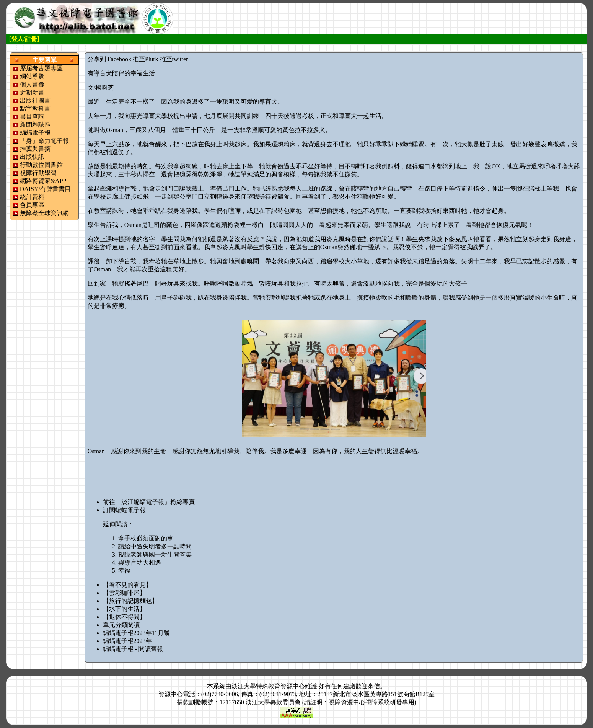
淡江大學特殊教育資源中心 (268, 686)
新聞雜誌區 (35, 124)
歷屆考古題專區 (41, 68)
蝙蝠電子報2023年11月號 (136, 633)
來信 (374, 686)
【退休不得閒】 (124, 617)
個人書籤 (32, 84)
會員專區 (32, 205)
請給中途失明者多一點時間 (155, 546)
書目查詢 (32, 116)
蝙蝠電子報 (35, 132)
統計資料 (32, 197)
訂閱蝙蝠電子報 (124, 510)
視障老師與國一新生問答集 (155, 554)
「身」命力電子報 (44, 140)
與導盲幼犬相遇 (139, 562)
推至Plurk (145, 59)
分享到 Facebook (109, 59)
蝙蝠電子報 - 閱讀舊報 (133, 649)
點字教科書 (35, 108)
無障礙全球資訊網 (44, 213)
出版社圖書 (35, 100)
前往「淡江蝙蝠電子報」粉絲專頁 (149, 502)
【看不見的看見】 (127, 584)
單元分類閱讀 (121, 625)
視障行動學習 (38, 173)
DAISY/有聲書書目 (45, 189)
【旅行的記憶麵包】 (130, 600)
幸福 (124, 570)
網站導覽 (32, 76)
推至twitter (174, 59)
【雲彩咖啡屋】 (124, 592)
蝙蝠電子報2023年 (127, 641)
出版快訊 (32, 156)
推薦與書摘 (35, 148)
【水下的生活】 (124, 609)
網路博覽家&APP (43, 181)
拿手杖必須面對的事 (145, 538)
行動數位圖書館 (41, 165)
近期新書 (32, 92)
